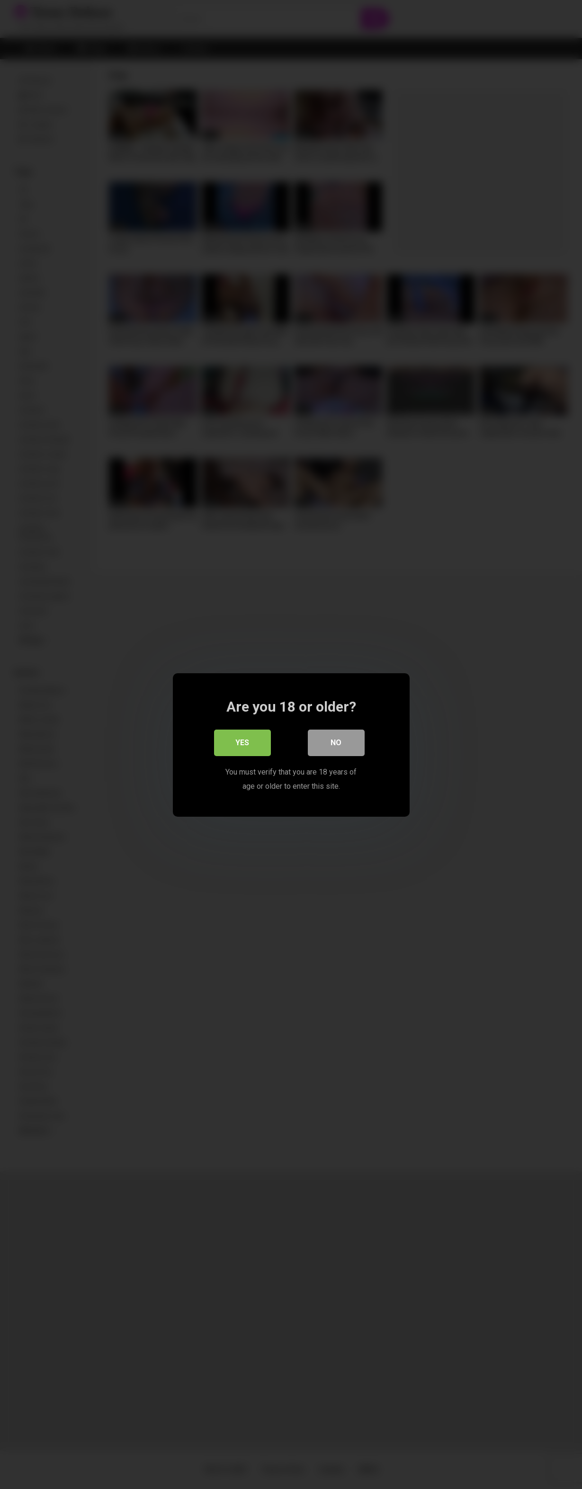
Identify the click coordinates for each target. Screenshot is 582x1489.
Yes (242, 742)
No (336, 742)
